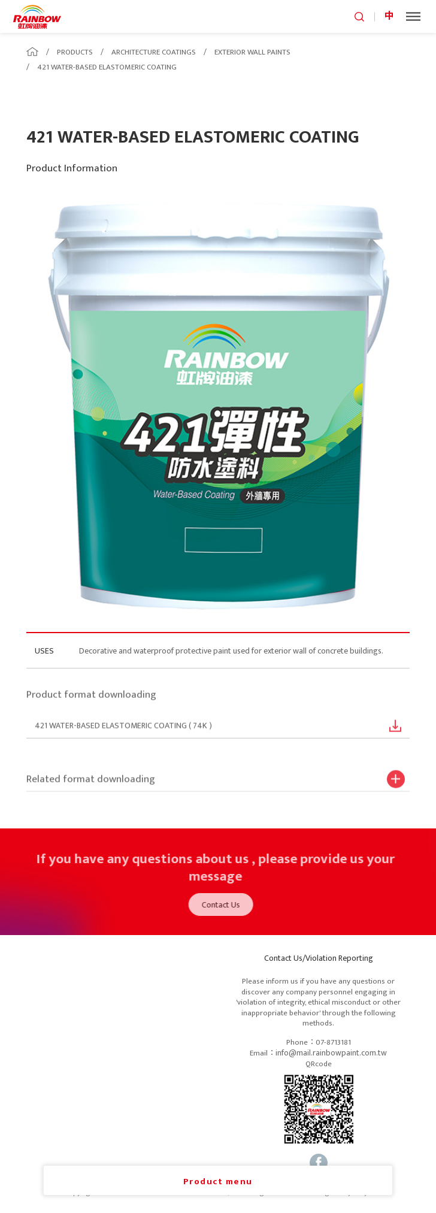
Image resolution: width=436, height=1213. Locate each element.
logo (37, 16)
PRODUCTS (75, 52)
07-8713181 (333, 1042)
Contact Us (224, 905)
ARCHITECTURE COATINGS (153, 52)
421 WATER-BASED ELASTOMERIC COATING (107, 67)
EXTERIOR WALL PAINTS (252, 52)
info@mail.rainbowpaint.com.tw (331, 1053)
